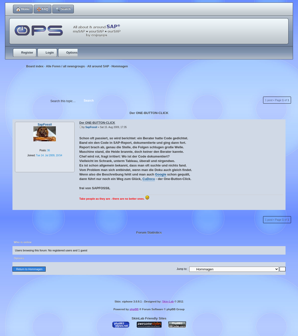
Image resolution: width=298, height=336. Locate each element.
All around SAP (98, 66)
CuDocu (148, 179)
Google (160, 174)
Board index (34, 66)
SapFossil (91, 127)
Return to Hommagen (29, 269)
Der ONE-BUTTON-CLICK (149, 113)
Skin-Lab (168, 301)
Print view (280, 80)
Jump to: (182, 268)
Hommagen (119, 66)
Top (22, 205)
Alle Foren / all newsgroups (65, 66)
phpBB (134, 309)
